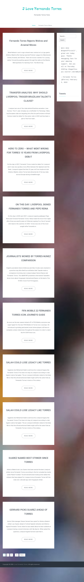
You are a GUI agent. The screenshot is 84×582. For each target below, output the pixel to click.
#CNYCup (64, 69)
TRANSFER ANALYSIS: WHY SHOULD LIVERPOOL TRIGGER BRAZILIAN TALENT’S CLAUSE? (28, 96)
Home (34, 25)
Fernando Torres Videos (45, 25)
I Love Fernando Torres (42, 8)
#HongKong (65, 59)
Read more (28, 70)
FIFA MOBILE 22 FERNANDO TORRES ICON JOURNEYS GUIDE (28, 317)
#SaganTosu (72, 69)
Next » (22, 570)
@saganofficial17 (68, 51)
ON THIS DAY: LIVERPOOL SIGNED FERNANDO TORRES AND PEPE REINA (28, 207)
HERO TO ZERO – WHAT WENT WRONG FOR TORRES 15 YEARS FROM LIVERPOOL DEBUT (28, 152)
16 (17, 570)
